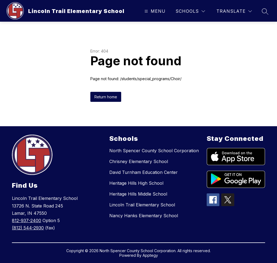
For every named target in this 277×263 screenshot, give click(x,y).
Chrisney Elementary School (138, 161)
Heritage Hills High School (136, 183)
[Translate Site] (234, 11)
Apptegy (150, 255)
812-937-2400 (26, 220)
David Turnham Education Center (143, 172)
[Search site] (265, 11)
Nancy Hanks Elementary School (143, 215)
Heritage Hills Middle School (138, 194)
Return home (105, 97)
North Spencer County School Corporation (154, 150)
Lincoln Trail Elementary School (142, 204)
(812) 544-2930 (28, 227)
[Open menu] (154, 11)
